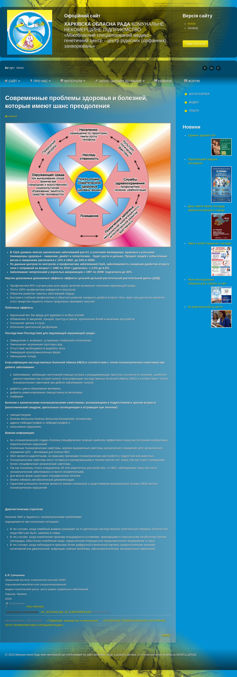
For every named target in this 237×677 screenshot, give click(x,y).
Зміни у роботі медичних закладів (209, 243)
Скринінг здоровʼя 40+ (202, 135)
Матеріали (71, 81)
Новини (163, 81)
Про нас (39, 81)
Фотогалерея (199, 94)
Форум (192, 81)
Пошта (194, 110)
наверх (166, 634)
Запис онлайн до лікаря (118, 81)
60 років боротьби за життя (205, 306)
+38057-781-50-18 (195, 44)
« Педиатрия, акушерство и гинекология (72, 620)
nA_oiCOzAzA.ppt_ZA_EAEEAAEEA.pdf (66, 611)
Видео (194, 102)
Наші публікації (35, 606)
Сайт (11, 81)
